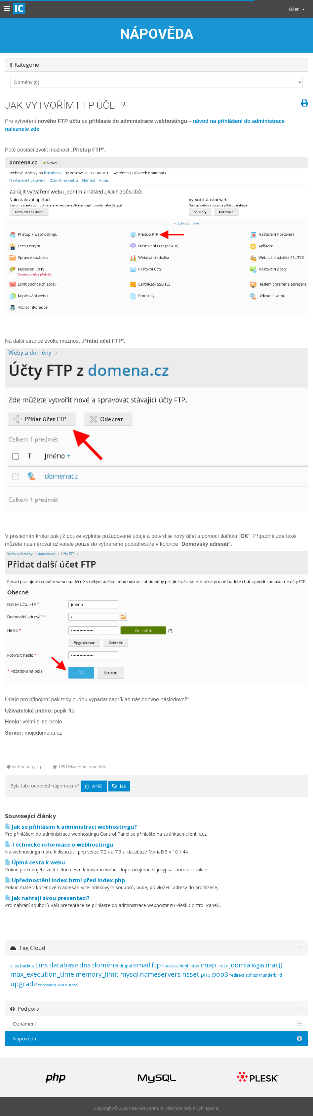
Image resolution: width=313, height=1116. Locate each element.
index (222, 966)
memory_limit (97, 974)
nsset (190, 974)
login (258, 965)
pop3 (220, 974)
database (63, 964)
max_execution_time (42, 974)
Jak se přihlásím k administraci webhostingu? (71, 826)
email (141, 964)
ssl (255, 975)
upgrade (23, 983)
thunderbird (270, 975)
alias (14, 966)
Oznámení (156, 1024)
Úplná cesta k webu (35, 862)
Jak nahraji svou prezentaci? (47, 898)
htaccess (170, 966)
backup (27, 966)
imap (208, 964)
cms (41, 964)
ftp (156, 964)
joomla (239, 964)
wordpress (68, 985)
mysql (129, 974)
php (206, 974)
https (194, 966)
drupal (125, 966)
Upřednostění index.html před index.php (65, 880)
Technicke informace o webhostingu (59, 844)
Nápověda (156, 1038)
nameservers (160, 974)
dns (85, 964)
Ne (119, 786)
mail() (274, 964)
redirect (236, 975)
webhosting (47, 985)
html (184, 966)
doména (105, 964)
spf (249, 975)
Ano (93, 786)
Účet (297, 9)
